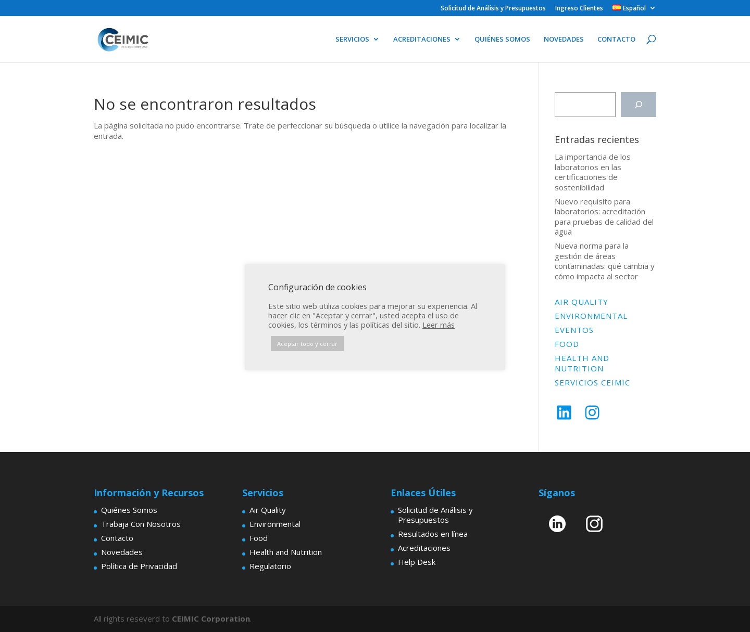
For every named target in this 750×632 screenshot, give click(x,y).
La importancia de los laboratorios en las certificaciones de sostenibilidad (593, 171)
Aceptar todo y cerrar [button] (307, 343)
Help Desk (416, 562)
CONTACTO (616, 39)
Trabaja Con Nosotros (141, 524)
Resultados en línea (433, 533)
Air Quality (581, 301)
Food (567, 344)
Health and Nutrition (582, 363)
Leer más (438, 324)
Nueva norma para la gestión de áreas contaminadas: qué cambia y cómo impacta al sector (605, 260)
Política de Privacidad (139, 566)
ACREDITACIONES (422, 39)
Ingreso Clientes (579, 8)
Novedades (122, 552)
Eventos (574, 330)
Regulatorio (270, 566)
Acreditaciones (424, 548)
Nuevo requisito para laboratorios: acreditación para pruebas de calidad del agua (604, 216)
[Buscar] (638, 104)
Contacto (117, 538)
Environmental (591, 316)
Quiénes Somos (129, 510)
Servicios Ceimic (592, 382)
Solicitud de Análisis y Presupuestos (493, 8)
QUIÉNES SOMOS (502, 39)
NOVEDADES (564, 39)
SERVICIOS (352, 39)
